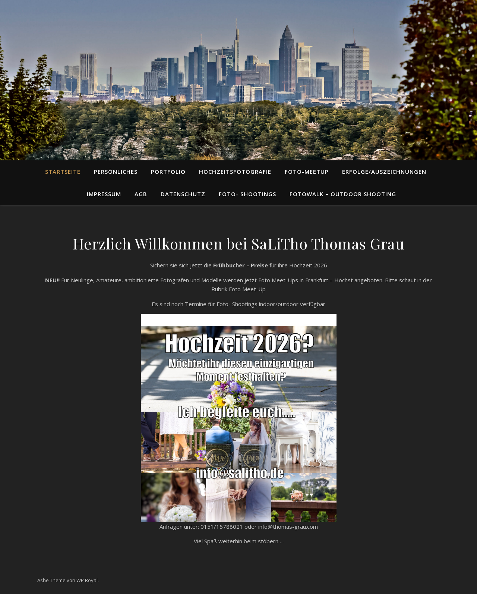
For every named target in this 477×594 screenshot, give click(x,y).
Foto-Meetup (307, 171)
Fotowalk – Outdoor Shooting (343, 194)
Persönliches (116, 171)
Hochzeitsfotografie (235, 171)
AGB (141, 194)
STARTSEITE (62, 171)
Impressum (104, 194)
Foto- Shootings (247, 194)
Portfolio (168, 171)
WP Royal (87, 580)
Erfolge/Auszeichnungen (384, 171)
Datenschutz (183, 194)
